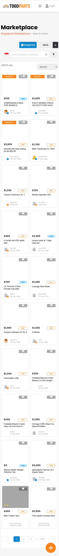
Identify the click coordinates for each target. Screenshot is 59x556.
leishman (13, 202)
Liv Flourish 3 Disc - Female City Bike (13, 287)
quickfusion (42, 156)
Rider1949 (42, 294)
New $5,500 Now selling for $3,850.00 (15, 150)
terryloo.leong (15, 523)
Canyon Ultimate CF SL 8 (15, 332)
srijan (12, 294)
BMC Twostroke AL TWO (43, 149)
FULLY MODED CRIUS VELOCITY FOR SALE (42, 104)
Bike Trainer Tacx (11, 516)
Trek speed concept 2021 (43, 516)
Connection (14, 156)
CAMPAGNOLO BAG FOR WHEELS (13, 104)
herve (12, 111)
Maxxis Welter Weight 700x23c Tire (13, 471)
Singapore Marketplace (16, 33)
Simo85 (13, 248)
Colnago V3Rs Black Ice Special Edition (43, 425)
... (36, 539)
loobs (40, 386)
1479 (42, 539)
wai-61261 (42, 248)
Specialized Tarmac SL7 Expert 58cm (43, 471)
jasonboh (13, 477)
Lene (40, 340)
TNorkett (41, 477)
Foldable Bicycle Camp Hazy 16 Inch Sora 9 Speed (14, 425)
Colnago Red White (41, 286)
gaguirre (13, 340)
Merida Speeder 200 (41, 195)
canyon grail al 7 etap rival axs (42, 241)
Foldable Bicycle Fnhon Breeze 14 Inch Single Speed (42, 379)
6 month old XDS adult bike (14, 241)
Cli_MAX (41, 202)
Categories (28, 45)
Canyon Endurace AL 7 (14, 195)
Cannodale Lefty (11, 378)
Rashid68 (41, 111)
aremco (41, 432)
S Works (36, 332)
